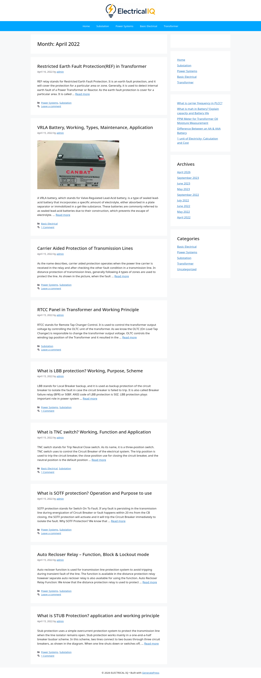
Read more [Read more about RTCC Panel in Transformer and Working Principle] (129, 337)
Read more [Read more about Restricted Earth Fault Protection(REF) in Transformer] (82, 94)
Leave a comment (51, 106)
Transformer (171, 26)
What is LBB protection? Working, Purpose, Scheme (90, 371)
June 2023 (183, 183)
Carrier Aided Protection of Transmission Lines (85, 248)
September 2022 (188, 195)
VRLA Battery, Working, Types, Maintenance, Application (95, 127)
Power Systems (124, 26)
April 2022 (183, 217)
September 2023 (188, 178)
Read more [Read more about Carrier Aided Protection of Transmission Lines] (121, 276)
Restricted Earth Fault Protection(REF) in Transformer (91, 66)
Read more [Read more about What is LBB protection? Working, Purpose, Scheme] (90, 398)
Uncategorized (187, 269)
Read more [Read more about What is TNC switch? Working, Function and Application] (99, 460)
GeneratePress (150, 672)
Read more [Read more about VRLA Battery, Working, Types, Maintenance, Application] (63, 215)
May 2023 (183, 189)
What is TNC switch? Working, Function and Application (94, 432)
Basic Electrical (148, 26)
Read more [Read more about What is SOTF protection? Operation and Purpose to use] (118, 521)
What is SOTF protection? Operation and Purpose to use (94, 493)
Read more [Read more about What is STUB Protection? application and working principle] (151, 643)
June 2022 (183, 206)
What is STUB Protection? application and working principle (98, 615)
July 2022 (183, 200)
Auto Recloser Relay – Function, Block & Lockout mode (93, 554)
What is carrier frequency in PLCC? (199, 103)
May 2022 (183, 212)
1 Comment (47, 227)
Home (86, 26)
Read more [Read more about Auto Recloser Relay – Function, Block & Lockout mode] (149, 582)
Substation (102, 26)
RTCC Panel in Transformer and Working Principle (88, 309)
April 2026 (183, 172)
